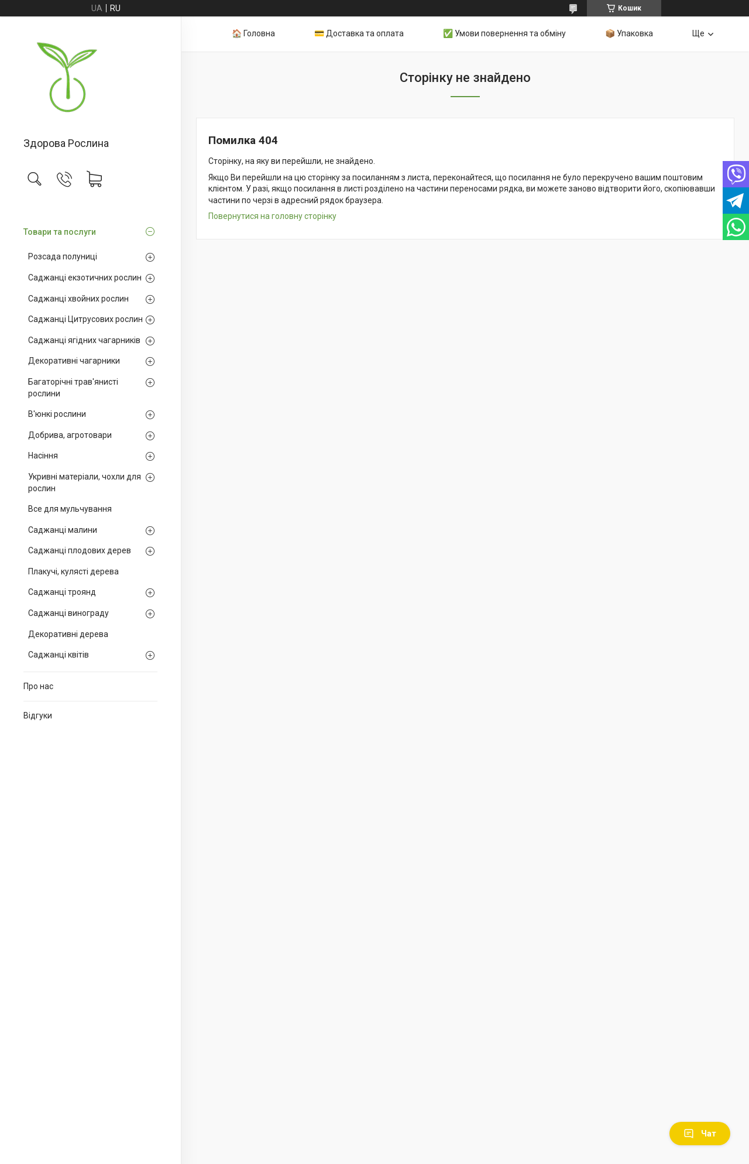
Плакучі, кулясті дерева (73, 571)
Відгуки (37, 715)
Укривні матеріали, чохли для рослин (84, 482)
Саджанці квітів (58, 654)
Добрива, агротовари (70, 435)
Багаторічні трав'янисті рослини (73, 387)
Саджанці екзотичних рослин (85, 277)
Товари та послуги (59, 232)
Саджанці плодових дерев (79, 550)
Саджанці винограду (68, 613)
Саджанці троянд (62, 592)
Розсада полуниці (62, 256)
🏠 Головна (253, 33)
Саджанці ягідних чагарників (84, 340)
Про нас (38, 686)
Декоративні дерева (68, 634)
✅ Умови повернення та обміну (504, 33)
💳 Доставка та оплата (359, 33)
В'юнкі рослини (57, 414)
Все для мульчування (70, 508)
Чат (699, 1133)
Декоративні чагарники (74, 360)
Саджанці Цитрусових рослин (85, 319)
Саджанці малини (62, 530)
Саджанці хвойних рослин (78, 298)
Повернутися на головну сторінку (272, 216)
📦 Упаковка (629, 33)
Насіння (43, 455)
